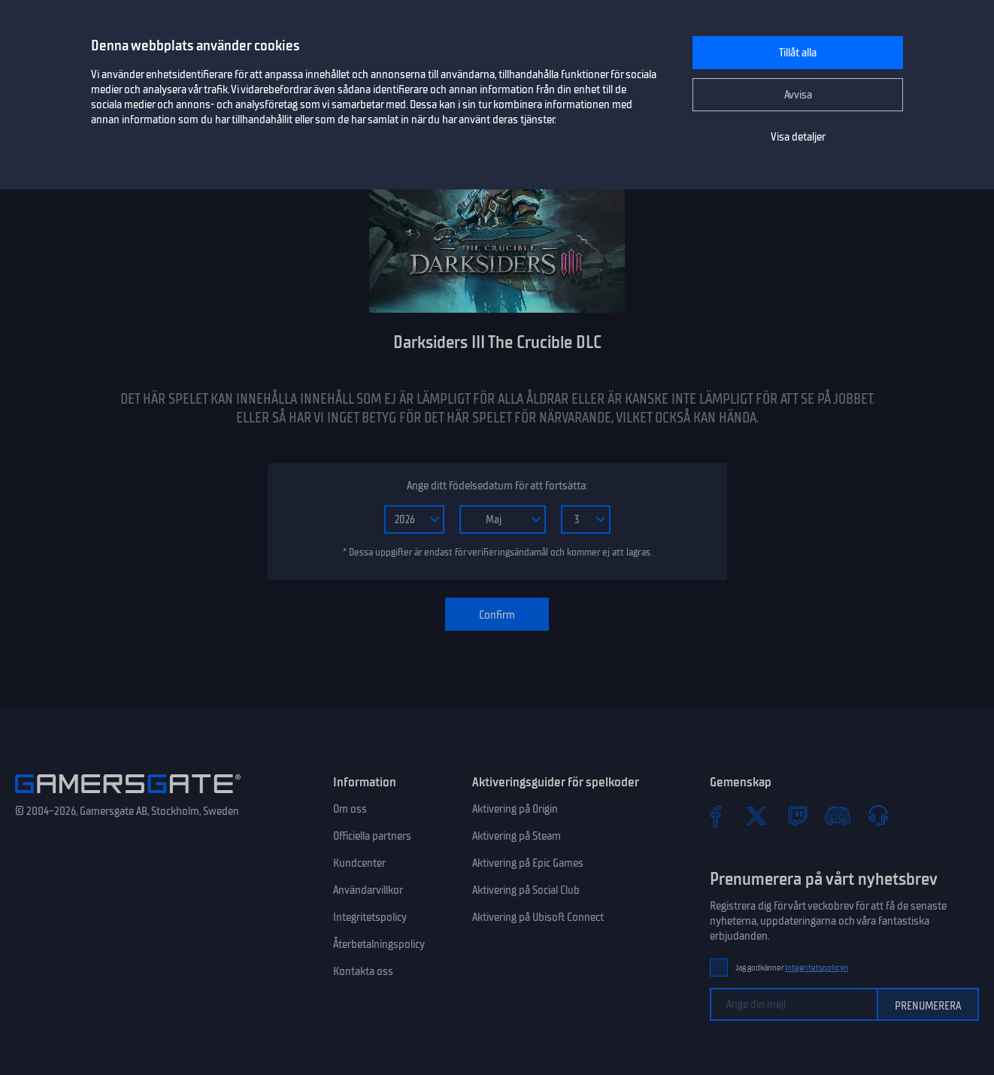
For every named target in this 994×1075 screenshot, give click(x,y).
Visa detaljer (798, 136)
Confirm (497, 614)
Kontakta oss (363, 971)
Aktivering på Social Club (526, 890)
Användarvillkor (368, 890)
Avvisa (798, 94)
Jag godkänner (792, 968)
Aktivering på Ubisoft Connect (538, 917)
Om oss (350, 808)
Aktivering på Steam (516, 835)
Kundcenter (359, 863)
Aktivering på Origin (515, 808)
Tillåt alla (798, 52)
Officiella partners (372, 835)
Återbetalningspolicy (379, 944)
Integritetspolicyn (816, 968)
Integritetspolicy (370, 917)
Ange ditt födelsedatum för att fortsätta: (497, 485)
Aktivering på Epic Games (527, 863)
